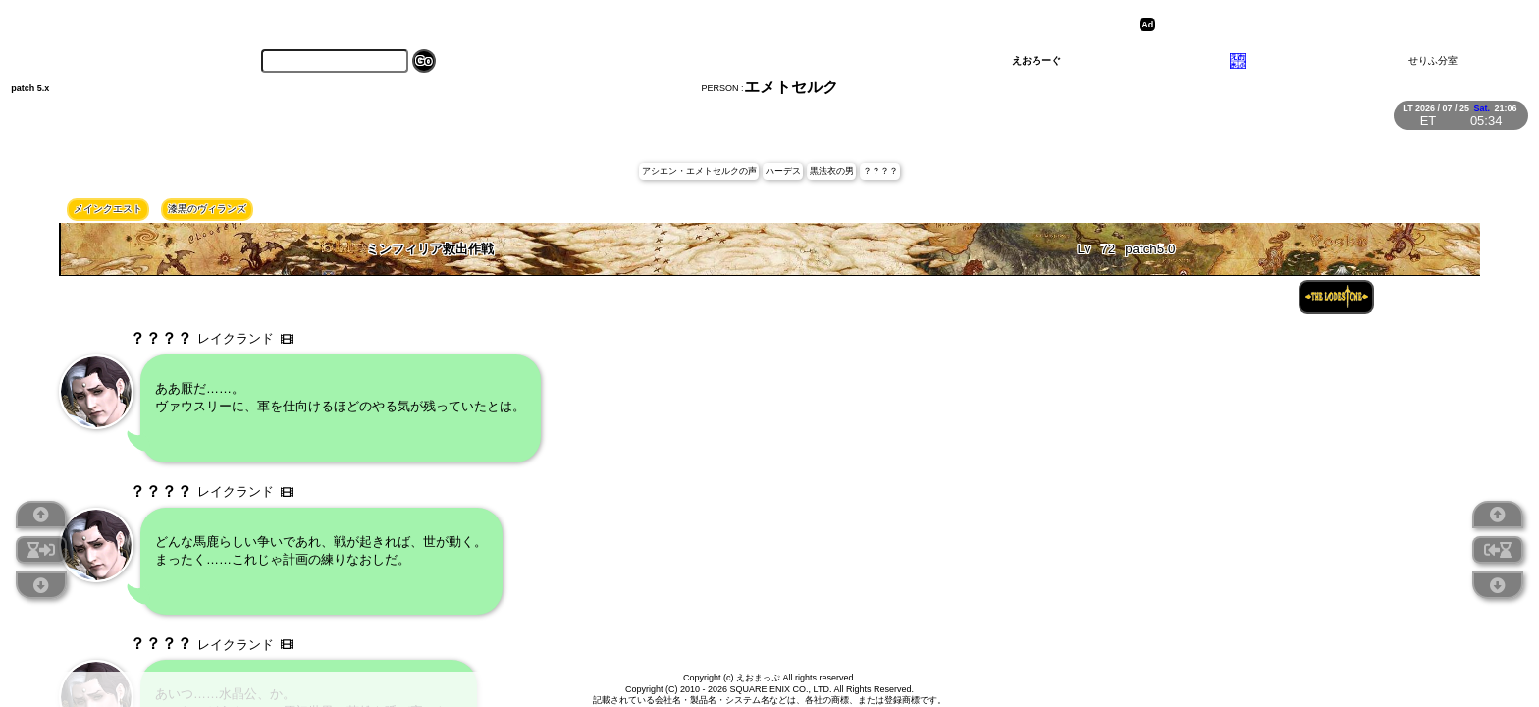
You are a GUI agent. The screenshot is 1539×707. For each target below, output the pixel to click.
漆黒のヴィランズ (207, 208)
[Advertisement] (1312, 24)
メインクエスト (108, 208)
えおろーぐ (1036, 60)
